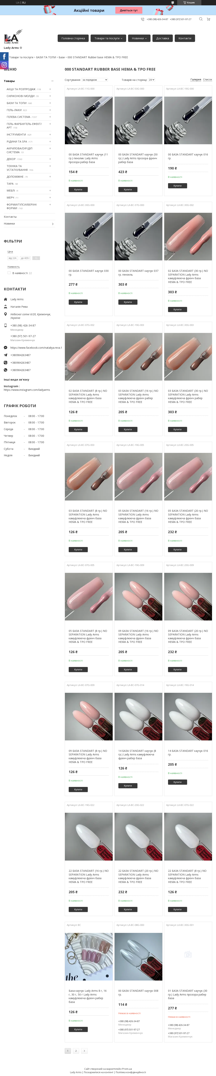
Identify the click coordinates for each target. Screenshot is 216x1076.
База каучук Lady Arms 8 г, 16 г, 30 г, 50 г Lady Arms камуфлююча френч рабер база (88, 996)
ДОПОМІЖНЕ (15, 176)
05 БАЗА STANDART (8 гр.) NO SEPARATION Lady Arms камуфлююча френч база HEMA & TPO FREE (88, 636)
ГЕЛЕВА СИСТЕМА (18, 117)
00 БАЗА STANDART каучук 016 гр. (188, 156)
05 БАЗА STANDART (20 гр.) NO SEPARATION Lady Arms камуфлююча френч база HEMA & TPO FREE (188, 516)
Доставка (162, 38)
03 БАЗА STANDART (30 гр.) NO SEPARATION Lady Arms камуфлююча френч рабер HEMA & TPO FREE (188, 396)
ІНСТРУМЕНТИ (16, 134)
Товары (9, 81)
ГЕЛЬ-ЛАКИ (14, 110)
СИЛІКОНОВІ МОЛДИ (20, 96)
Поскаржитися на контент (98, 1072)
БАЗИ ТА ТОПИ (46, 57)
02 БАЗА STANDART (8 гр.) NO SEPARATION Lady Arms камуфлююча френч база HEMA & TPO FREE (88, 396)
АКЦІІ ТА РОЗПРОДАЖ (21, 89)
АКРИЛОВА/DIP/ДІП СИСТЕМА (19, 150)
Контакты (10, 216)
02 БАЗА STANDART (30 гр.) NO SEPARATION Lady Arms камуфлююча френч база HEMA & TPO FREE (188, 276)
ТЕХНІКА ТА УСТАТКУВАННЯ (17, 168)
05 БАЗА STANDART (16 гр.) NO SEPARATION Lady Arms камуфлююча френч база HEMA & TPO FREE (138, 516)
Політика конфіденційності (131, 1072)
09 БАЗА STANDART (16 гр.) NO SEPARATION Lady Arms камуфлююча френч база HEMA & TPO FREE (138, 636)
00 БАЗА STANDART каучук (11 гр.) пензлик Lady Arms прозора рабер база (88, 158)
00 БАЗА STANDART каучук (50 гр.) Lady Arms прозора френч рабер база (138, 158)
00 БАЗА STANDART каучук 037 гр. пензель (138, 272)
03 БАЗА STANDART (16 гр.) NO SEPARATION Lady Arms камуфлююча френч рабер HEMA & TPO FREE (138, 396)
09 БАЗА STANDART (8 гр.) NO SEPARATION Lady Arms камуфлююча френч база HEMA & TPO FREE (88, 756)
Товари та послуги (107, 38)
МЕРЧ (10, 197)
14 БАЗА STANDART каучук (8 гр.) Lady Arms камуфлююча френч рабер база (137, 754)
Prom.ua (127, 1068)
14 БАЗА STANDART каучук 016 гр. (188, 752)
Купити (78, 189)
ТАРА (10, 183)
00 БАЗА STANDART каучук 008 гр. (138, 992)
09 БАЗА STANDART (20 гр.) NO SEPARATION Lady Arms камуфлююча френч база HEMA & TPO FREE (188, 636)
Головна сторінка (73, 38)
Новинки (138, 38)
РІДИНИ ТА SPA (17, 141)
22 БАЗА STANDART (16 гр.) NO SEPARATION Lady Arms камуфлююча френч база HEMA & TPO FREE (89, 876)
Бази (62, 57)
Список (207, 79)
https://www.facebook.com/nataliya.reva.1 (32, 347)
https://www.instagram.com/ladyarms (27, 390)
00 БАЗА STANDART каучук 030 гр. (89, 272)
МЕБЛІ (11, 190)
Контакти (185, 38)
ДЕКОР (11, 159)
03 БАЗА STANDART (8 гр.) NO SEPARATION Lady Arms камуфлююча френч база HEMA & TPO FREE (88, 516)
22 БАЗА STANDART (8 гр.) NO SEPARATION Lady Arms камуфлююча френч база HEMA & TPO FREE (187, 876)
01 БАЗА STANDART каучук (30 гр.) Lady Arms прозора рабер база (187, 994)
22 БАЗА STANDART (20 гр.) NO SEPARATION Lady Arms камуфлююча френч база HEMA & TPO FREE (138, 876)
